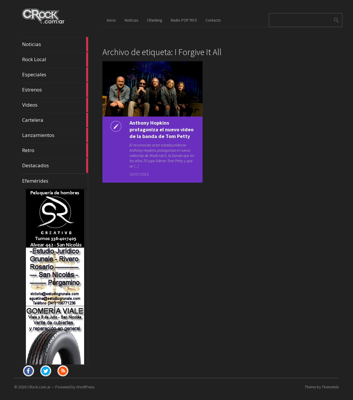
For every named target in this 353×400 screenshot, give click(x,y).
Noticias (55, 44)
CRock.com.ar (38, 387)
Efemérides (35, 180)
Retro (55, 150)
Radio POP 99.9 (184, 20)
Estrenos (55, 89)
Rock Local (55, 59)
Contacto (213, 20)
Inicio (111, 20)
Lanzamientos (55, 135)
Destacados (55, 165)
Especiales (55, 74)
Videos (55, 105)
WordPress (85, 387)
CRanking (154, 20)
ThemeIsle (330, 387)
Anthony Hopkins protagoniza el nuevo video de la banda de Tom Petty (142, 136)
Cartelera (55, 120)
